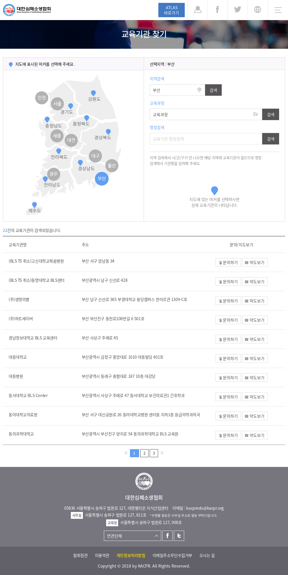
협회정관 (80, 555)
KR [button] (258, 10)
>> (162, 453)
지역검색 (157, 78)
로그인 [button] (197, 10)
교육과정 (157, 103)
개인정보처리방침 (130, 555)
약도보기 (257, 262)
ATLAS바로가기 (171, 10)
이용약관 (102, 555)
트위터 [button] (238, 10)
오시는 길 (207, 555)
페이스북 (167, 536)
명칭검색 (157, 127)
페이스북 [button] (217, 10)
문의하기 (230, 262)
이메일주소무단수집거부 (172, 555)
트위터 (179, 536)
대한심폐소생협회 (27, 10)
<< (126, 453)
